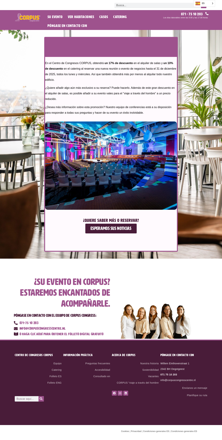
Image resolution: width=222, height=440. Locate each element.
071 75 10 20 (168, 374)
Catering (120, 17)
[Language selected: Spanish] (204, 3)
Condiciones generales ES (156, 431)
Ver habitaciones (81, 17)
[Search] (41, 399)
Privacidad (136, 431)
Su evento (55, 17)
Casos (103, 17)
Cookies (125, 431)
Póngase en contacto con (67, 26)
